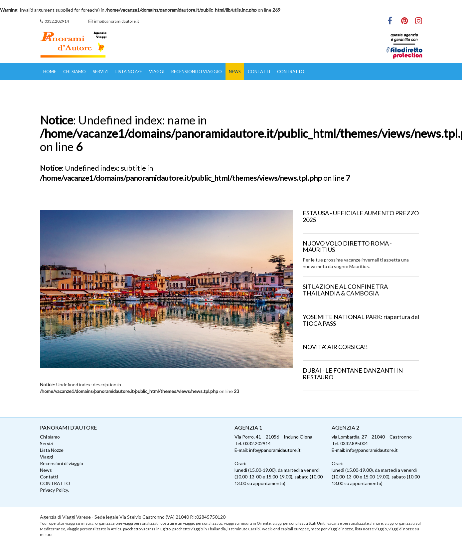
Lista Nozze (128, 71)
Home (49, 71)
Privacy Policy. (54, 490)
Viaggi (156, 71)
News (235, 71)
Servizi (100, 71)
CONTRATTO (290, 71)
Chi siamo (74, 71)
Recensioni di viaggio (196, 71)
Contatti (259, 71)
